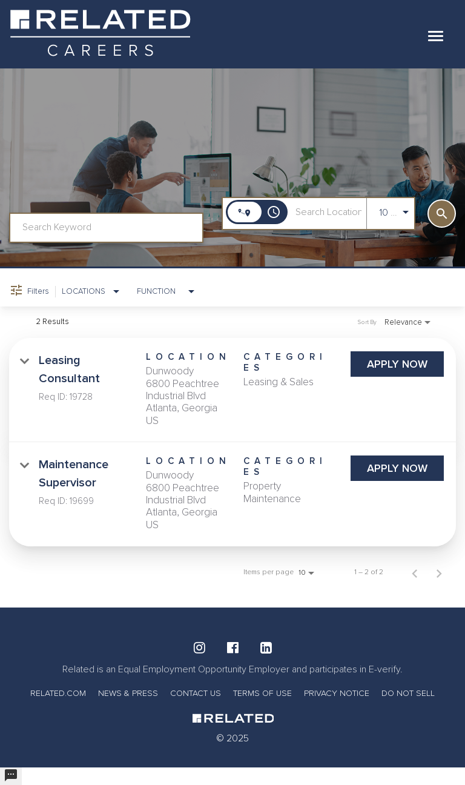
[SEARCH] (441, 213)
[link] (232, 390)
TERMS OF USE (262, 693)
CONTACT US (195, 693)
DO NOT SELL (408, 693)
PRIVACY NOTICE (336, 693)
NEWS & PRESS (128, 693)
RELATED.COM (58, 693)
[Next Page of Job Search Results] (439, 572)
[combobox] (106, 227)
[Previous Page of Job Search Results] (415, 572)
